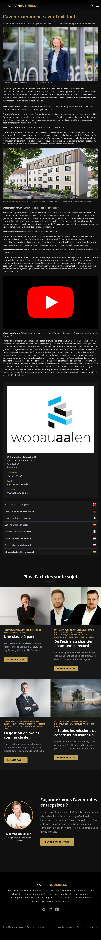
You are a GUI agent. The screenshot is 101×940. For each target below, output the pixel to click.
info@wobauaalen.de (17, 484)
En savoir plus (16, 659)
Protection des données (87, 927)
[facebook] (44, 909)
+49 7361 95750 (15, 475)
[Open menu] (96, 6)
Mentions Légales (65, 927)
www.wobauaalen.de (17, 492)
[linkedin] (57, 909)
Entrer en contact (57, 842)
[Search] (92, 5)
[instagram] (50, 909)
